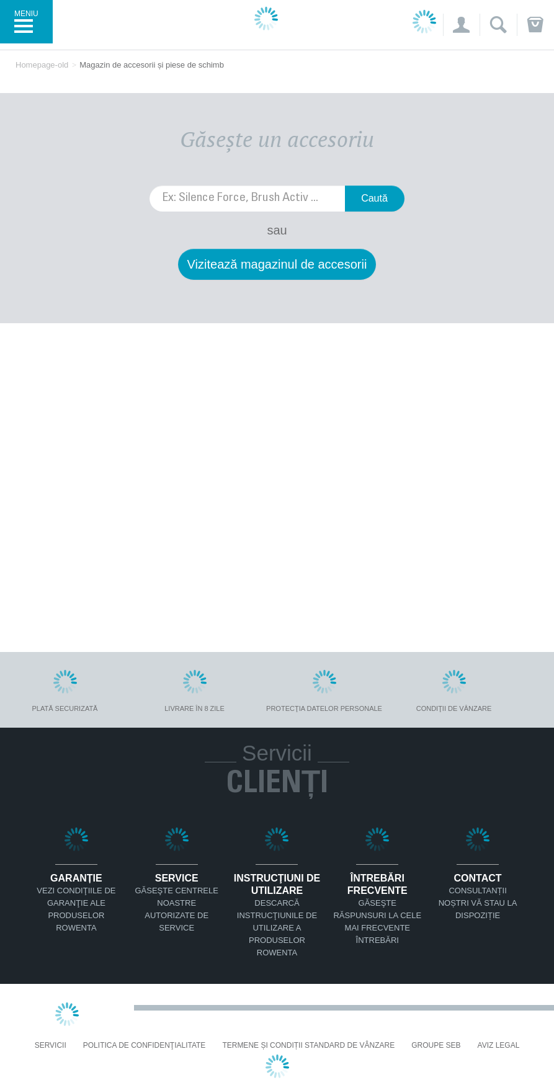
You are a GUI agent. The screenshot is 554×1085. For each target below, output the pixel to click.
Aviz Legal (499, 1046)
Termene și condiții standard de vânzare (308, 1046)
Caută (374, 198)
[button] (461, 25)
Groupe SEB (435, 1046)
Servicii (50, 1046)
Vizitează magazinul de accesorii (277, 264)
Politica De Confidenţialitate (144, 1046)
